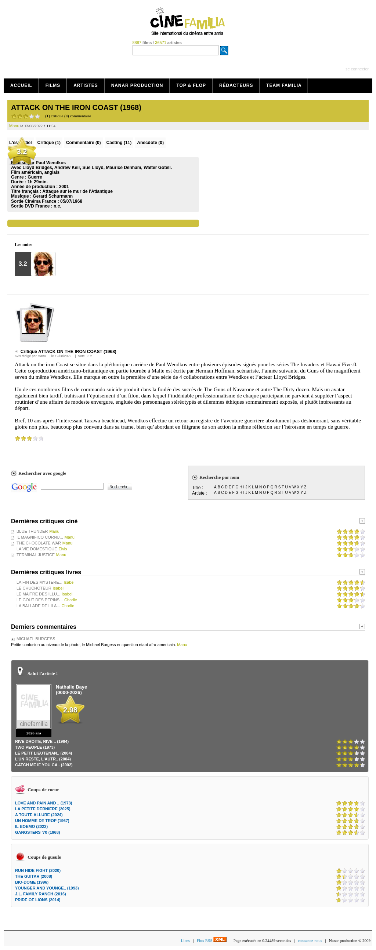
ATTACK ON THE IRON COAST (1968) (76, 107)
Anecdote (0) (150, 142)
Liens (185, 940)
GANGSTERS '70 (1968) (37, 832)
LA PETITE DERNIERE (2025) (42, 809)
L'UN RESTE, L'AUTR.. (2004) (43, 759)
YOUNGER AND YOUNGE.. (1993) (47, 888)
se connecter (357, 69)
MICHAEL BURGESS (36, 639)
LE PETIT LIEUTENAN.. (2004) (43, 753)
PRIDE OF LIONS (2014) (37, 900)
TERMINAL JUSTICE (36, 555)
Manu (41, 356)
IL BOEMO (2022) (31, 826)
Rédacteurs (236, 85)
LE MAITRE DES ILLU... (38, 594)
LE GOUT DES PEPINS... (40, 600)
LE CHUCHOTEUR (34, 588)
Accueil (21, 85)
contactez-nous (310, 940)
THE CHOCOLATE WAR (39, 543)
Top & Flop (191, 85)
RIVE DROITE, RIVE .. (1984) (42, 741)
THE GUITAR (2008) (33, 876)
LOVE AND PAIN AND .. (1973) (43, 803)
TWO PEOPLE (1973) (35, 747)
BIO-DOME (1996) (31, 882)
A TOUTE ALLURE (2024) (39, 815)
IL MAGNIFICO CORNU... (40, 537)
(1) (49, 142)
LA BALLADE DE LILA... (38, 606)
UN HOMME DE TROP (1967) (42, 820)
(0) (83, 142)
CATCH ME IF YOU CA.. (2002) (44, 765)
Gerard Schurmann (53, 196)
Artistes (85, 85)
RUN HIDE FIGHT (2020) (38, 870)
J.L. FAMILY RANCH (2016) (40, 894)
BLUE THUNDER (32, 531)
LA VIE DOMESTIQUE (37, 549)
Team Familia (283, 85)
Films (53, 85)
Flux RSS (212, 940)
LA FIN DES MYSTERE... (39, 582)
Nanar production (137, 85)
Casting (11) (119, 142)
